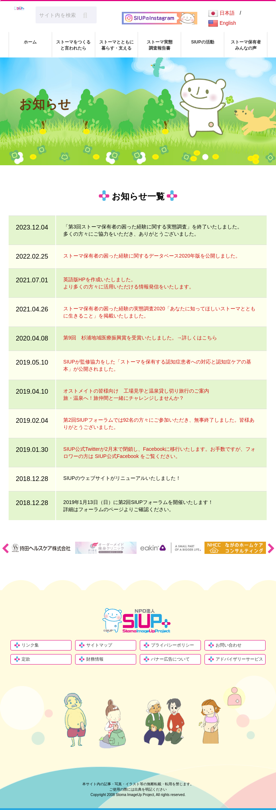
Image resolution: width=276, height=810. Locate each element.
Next (271, 548)
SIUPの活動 (202, 42)
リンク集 (30, 645)
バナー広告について (170, 659)
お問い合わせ (229, 645)
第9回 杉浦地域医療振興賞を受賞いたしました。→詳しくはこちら (140, 338)
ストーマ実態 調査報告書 (159, 45)
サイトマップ (99, 645)
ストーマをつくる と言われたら (73, 45)
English (222, 23)
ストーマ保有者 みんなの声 (246, 45)
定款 (26, 659)
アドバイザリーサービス (239, 659)
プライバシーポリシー (172, 645)
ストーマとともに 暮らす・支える (116, 45)
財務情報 (95, 659)
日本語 (221, 13)
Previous (5, 548)
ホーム (30, 42)
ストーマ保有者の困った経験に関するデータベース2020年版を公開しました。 (151, 256)
